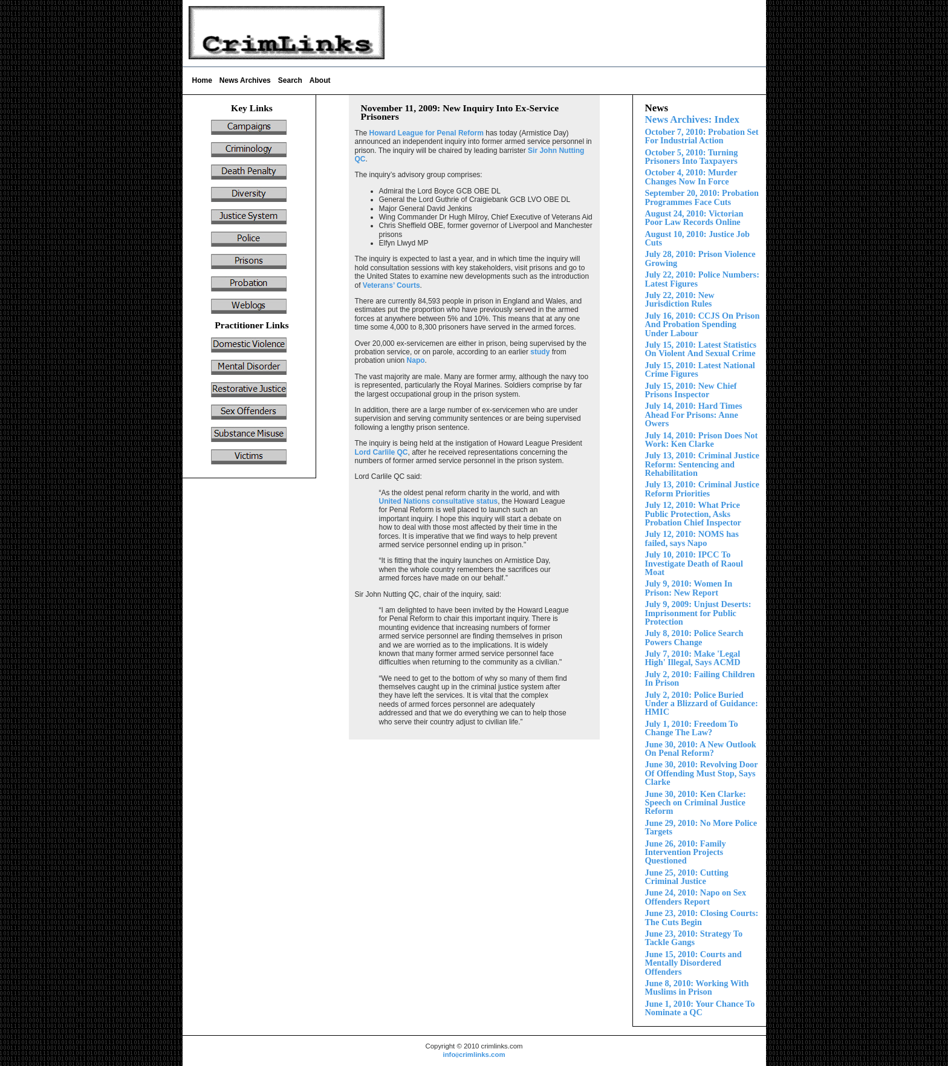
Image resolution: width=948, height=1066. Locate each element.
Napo (416, 360)
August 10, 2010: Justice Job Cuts (697, 238)
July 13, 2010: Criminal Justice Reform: (702, 464)
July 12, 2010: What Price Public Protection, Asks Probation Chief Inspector (693, 513)
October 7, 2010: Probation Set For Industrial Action (702, 136)
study (540, 352)
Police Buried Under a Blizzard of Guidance (701, 703)
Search (290, 80)
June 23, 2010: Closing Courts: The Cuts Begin (702, 917)
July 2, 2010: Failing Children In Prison (700, 678)
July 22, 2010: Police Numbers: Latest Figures (702, 279)
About (320, 80)
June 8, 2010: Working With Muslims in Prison (697, 987)
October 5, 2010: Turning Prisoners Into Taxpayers (691, 157)
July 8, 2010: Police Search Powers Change (694, 637)
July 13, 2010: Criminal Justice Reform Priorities (702, 488)
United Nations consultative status (438, 501)
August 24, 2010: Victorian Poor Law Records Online (694, 218)
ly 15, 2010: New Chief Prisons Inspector (691, 390)
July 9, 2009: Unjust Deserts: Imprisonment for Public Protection (698, 612)
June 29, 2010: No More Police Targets (701, 827)
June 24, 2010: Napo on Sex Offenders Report (696, 897)
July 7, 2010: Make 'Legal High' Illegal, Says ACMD (693, 658)
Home (202, 80)
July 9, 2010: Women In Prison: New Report (689, 588)
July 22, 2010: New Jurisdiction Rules (680, 299)
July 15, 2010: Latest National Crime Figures (700, 369)
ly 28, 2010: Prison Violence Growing (700, 258)
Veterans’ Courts (391, 285)
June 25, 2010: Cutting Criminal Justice (687, 877)
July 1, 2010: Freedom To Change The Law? (691, 728)
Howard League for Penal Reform (426, 133)
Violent (701, 349)
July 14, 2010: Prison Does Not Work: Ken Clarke (701, 440)
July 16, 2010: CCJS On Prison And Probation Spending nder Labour (702, 324)
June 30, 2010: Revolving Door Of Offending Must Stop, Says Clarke (701, 773)
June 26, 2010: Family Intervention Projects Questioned (685, 852)
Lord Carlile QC (381, 452)
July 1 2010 (693, 414)
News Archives (245, 80)
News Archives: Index (692, 119)
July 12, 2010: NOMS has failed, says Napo (692, 538)
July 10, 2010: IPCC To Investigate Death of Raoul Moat (694, 563)
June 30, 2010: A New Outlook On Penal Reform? (700, 748)
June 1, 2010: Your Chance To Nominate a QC (700, 1008)
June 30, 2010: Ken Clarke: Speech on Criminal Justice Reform (695, 802)
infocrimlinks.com (474, 1054)
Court (693, 963)
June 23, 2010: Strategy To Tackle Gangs (694, 938)
